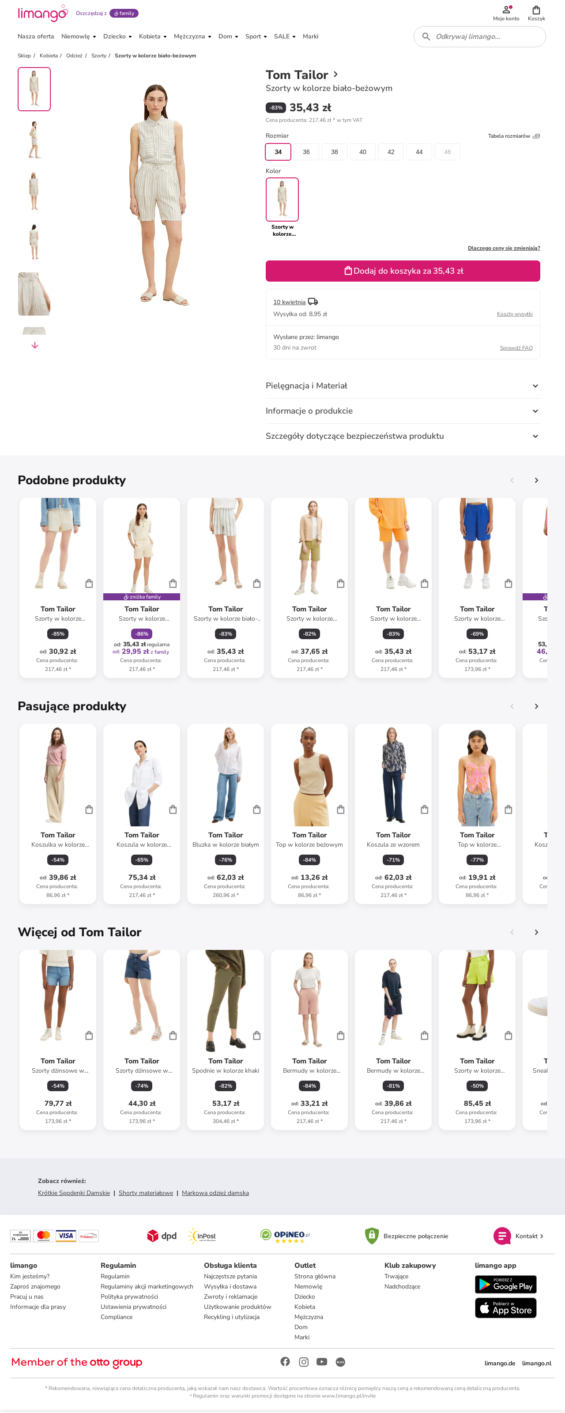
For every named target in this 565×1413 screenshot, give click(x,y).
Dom (301, 1330)
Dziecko (304, 1300)
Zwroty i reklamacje (230, 1300)
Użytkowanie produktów (237, 1310)
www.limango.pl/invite (349, 1398)
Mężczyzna (308, 1320)
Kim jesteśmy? (30, 1279)
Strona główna (314, 1279)
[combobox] (480, 39)
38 (334, 154)
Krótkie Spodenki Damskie (74, 1195)
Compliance (116, 1320)
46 (447, 154)
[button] (536, 14)
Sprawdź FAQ (516, 350)
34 (278, 154)
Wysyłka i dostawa (230, 1289)
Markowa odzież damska (215, 1195)
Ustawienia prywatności (133, 1310)
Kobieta (304, 1310)
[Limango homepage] (43, 14)
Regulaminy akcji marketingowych (147, 1289)
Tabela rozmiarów (514, 138)
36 (306, 154)
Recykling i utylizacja (232, 1320)
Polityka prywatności (129, 1300)
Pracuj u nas (27, 1300)
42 (391, 154)
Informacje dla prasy (38, 1310)
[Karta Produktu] (57, 591)
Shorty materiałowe (146, 1195)
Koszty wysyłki (515, 316)
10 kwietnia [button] (289, 305)
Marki (301, 1340)
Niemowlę (308, 1289)
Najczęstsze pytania (230, 1279)
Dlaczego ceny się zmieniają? (504, 250)
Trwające (396, 1279)
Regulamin (115, 1279)
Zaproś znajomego (36, 1289)
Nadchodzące (402, 1289)
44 (419, 154)
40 (362, 154)
